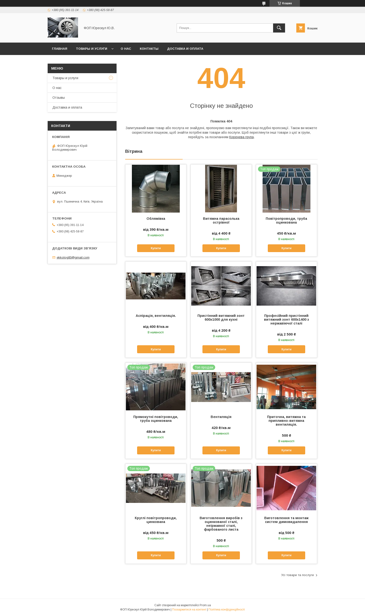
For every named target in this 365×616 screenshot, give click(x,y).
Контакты (149, 48)
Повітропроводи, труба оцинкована (286, 220)
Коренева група (241, 137)
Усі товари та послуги (297, 575)
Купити (156, 248)
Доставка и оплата (185, 48)
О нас (126, 48)
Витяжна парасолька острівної (221, 220)
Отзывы (58, 97)
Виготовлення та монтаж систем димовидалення (286, 520)
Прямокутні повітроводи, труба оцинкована (155, 419)
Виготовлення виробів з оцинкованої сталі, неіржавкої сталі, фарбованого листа (221, 523)
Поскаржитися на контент (189, 609)
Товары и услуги (91, 48)
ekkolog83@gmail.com (73, 257)
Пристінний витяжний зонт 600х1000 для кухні (221, 317)
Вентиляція (221, 417)
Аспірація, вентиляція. (156, 316)
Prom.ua (205, 605)
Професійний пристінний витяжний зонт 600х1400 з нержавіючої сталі (286, 319)
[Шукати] (279, 28)
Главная (59, 48)
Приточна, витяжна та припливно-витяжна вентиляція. (286, 420)
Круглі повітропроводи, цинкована (156, 520)
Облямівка (155, 218)
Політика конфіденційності (226, 609)
